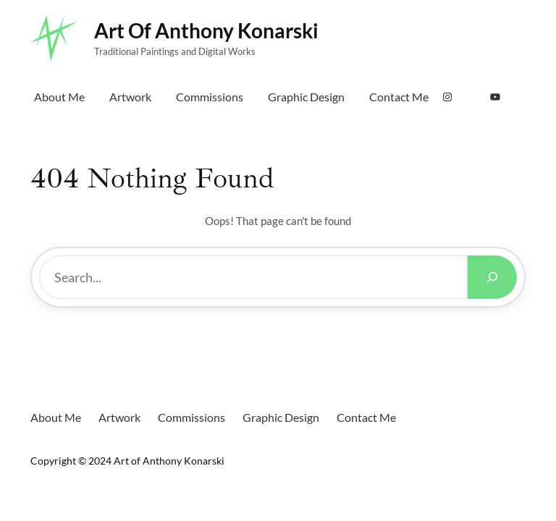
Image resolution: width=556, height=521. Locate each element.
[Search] (492, 277)
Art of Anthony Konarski (206, 30)
